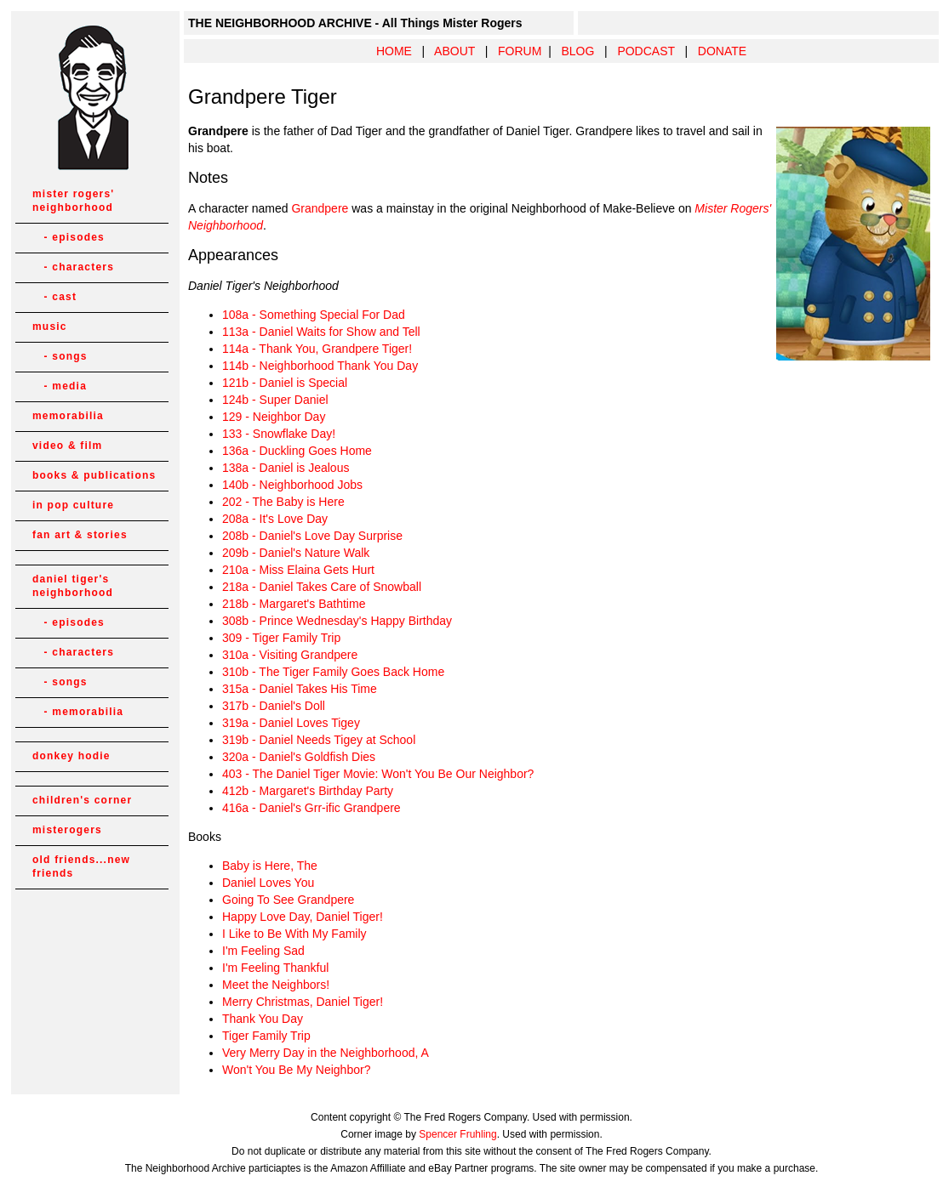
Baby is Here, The (269, 865)
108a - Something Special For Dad (313, 314)
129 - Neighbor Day (273, 416)
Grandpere (319, 208)
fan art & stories (80, 535)
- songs (60, 356)
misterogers (67, 830)
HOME (394, 51)
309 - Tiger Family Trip (281, 638)
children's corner (82, 800)
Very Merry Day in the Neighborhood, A (325, 1052)
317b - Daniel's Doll (273, 706)
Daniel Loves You (268, 882)
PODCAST (645, 51)
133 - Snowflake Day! (278, 433)
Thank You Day (262, 1018)
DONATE (722, 51)
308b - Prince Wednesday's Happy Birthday (337, 621)
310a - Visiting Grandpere (289, 655)
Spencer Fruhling (457, 1134)
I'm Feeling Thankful (275, 967)
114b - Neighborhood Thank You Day (320, 365)
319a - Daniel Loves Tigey (291, 723)
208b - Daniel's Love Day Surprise (312, 535)
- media (59, 386)
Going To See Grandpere (288, 899)
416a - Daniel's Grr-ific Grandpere (311, 808)
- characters (73, 267)
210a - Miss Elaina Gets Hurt (298, 569)
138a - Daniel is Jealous (285, 467)
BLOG (577, 51)
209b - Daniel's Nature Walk (295, 552)
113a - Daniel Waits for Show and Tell (321, 331)
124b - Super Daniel (275, 399)
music (49, 326)
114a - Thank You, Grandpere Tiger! (317, 348)
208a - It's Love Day (275, 518)
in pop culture (73, 505)
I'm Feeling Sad (263, 950)
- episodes (68, 237)
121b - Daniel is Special (284, 382)
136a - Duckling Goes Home (297, 450)
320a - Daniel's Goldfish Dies (298, 757)
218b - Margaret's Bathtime (293, 604)
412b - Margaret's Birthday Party (307, 791)
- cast (54, 297)
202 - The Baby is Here (283, 501)
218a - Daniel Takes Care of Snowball (321, 587)
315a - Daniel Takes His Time (299, 689)
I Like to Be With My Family (294, 933)
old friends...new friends (81, 866)
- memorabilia (77, 712)
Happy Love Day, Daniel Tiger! (302, 916)
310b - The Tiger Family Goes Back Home (333, 672)
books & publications (94, 475)
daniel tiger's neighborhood (72, 586)
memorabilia (68, 416)
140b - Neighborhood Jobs (292, 484)
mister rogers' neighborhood (73, 200)
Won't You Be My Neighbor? (296, 1069)
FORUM (519, 51)
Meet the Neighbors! (275, 984)
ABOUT (454, 51)
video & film (67, 446)
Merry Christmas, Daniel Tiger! (302, 1001)
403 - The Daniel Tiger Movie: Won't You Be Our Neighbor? (378, 774)
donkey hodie (71, 756)
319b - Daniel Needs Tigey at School (318, 740)
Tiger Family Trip (266, 1035)
